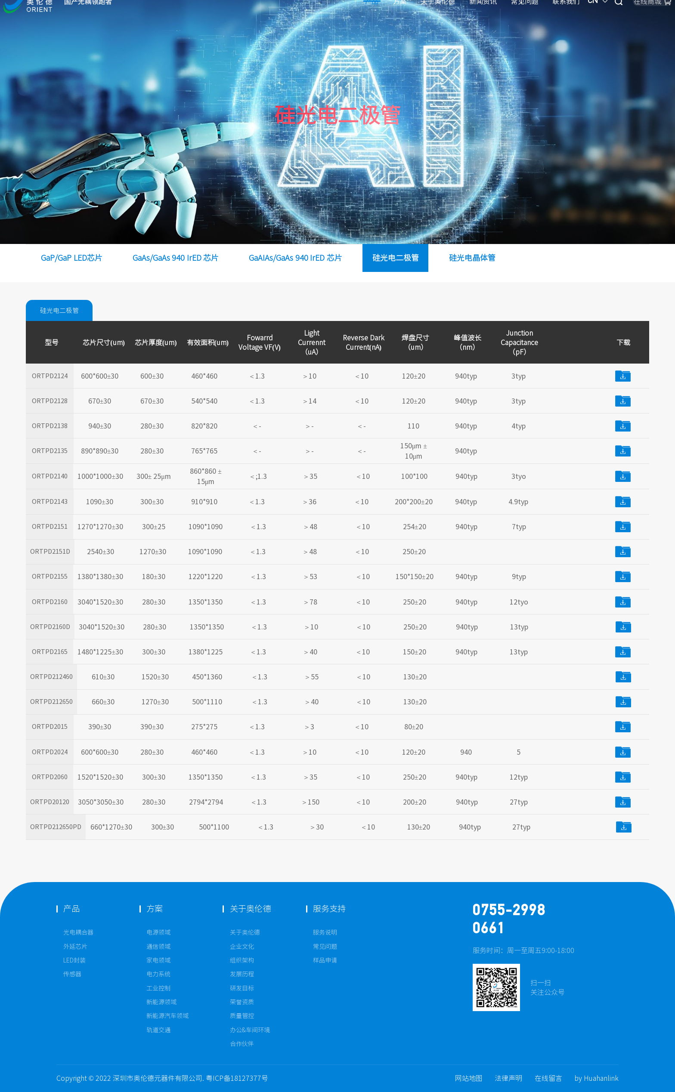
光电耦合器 (78, 932)
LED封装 (74, 960)
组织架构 (242, 960)
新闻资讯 (393, 21)
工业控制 (158, 988)
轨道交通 (158, 1030)
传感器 (72, 974)
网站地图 (469, 1078)
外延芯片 (75, 946)
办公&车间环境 (250, 1030)
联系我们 (476, 21)
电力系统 (158, 974)
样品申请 (325, 960)
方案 (310, 21)
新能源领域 (161, 1002)
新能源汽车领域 (167, 1016)
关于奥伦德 (348, 21)
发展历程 (242, 974)
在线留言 (548, 1078)
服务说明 (325, 932)
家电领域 (158, 960)
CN (513, 21)
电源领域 (158, 932)
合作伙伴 (242, 1044)
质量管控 (242, 1016)
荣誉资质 (242, 1002)
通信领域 (158, 946)
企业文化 (242, 946)
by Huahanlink (596, 1078)
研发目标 (242, 988)
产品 (282, 21)
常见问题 (435, 21)
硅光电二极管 (63, 310)
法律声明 (508, 1078)
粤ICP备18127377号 (237, 1078)
